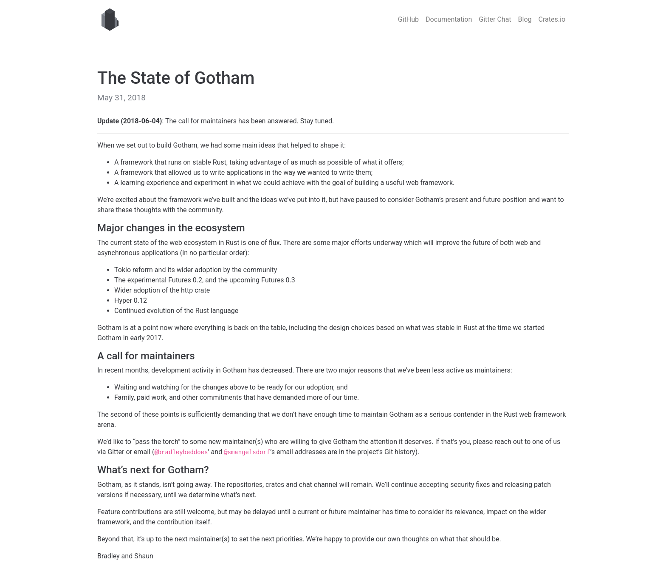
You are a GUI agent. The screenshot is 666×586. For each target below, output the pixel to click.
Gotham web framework (110, 19)
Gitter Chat (495, 19)
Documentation (449, 19)
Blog (525, 19)
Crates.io (552, 19)
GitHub (408, 19)
